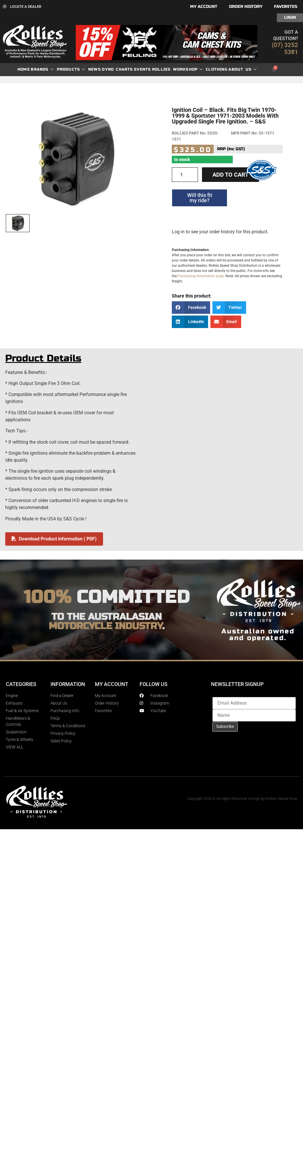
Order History (245, 6)
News (94, 69)
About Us (242, 69)
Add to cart (230, 174)
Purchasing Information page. (201, 276)
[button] (191, 307)
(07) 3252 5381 (285, 48)
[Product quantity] (185, 174)
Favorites (285, 6)
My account (203, 6)
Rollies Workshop (177, 69)
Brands (42, 69)
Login (290, 17)
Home (23, 69)
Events (142, 69)
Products (71, 69)
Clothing (217, 69)
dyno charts (117, 69)
